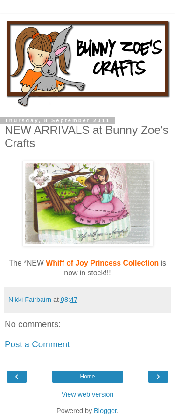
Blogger (105, 410)
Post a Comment (37, 344)
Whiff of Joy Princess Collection (102, 263)
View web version (88, 394)
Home (87, 376)
